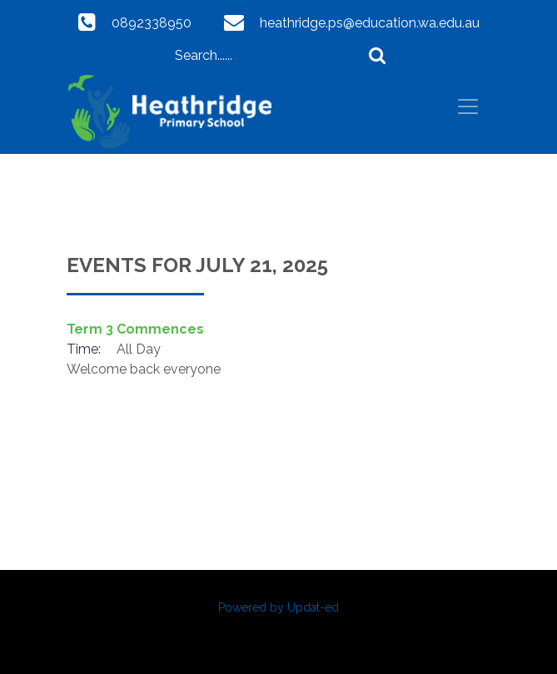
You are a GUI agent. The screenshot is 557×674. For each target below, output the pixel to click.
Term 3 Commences (135, 329)
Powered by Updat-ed (278, 607)
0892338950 (151, 23)
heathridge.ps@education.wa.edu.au (370, 23)
